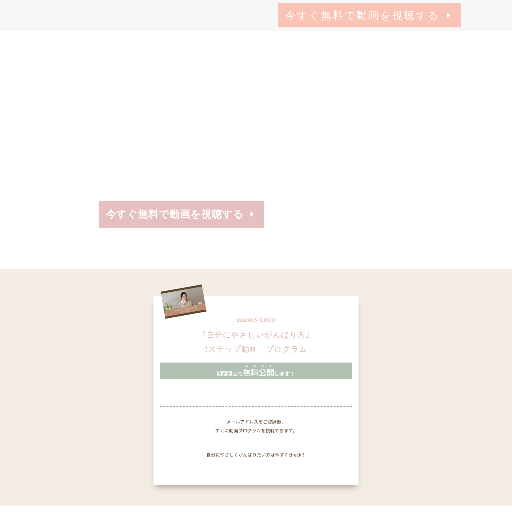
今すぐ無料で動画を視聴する (362, 15)
